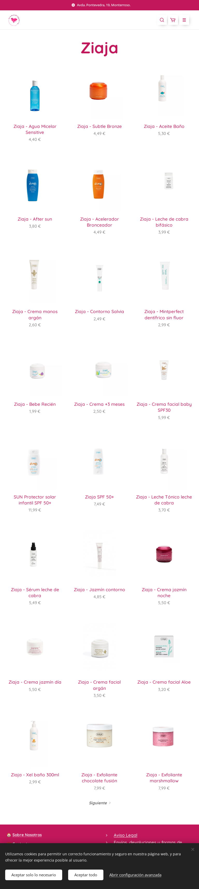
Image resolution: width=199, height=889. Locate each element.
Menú (182, 20)
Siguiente (98, 802)
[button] (162, 20)
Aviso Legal (125, 835)
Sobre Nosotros (27, 834)
